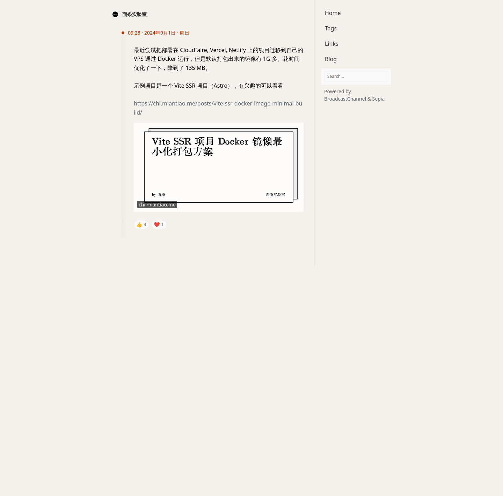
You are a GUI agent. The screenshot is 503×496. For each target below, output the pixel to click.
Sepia (378, 98)
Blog (331, 59)
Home (333, 13)
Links (331, 44)
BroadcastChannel (345, 98)
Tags (331, 28)
